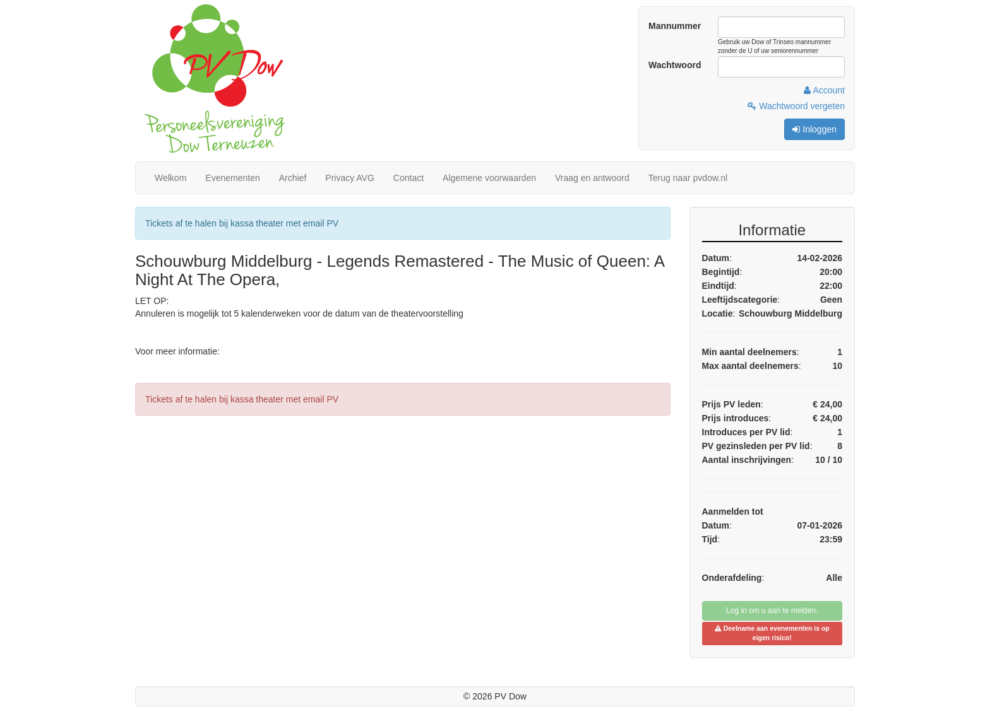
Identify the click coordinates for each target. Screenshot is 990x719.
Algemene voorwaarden (489, 178)
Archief (293, 178)
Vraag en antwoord (592, 178)
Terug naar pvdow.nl (687, 178)
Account (824, 90)
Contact (408, 178)
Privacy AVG (349, 178)
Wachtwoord (674, 65)
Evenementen (232, 178)
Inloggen (814, 129)
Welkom (170, 178)
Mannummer (674, 26)
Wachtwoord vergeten (796, 106)
